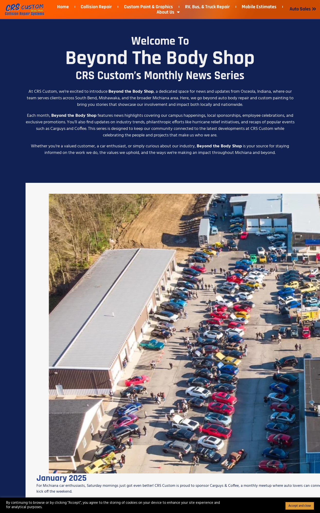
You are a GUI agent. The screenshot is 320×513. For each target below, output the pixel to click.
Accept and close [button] (299, 505)
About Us (168, 12)
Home (63, 6)
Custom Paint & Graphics (148, 6)
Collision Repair (96, 6)
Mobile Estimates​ (259, 6)
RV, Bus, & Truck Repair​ (207, 6)
